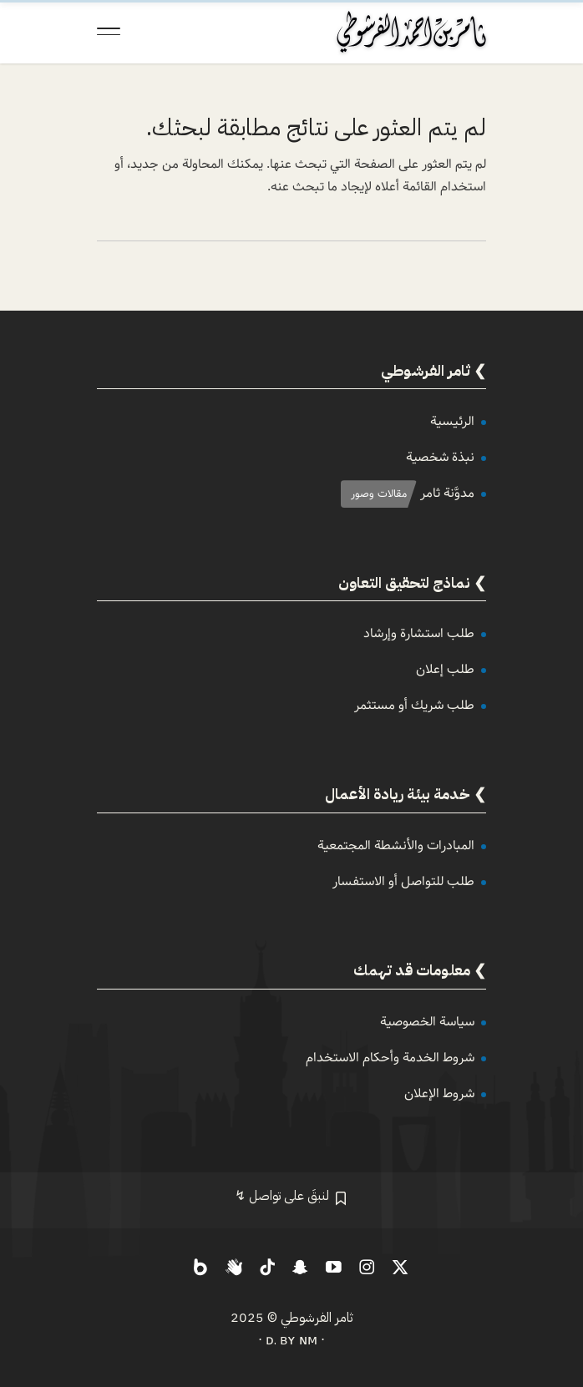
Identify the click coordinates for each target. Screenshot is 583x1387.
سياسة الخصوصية (427, 1021)
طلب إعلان (445, 669)
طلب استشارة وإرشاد (418, 633)
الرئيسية (452, 421)
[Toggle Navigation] (108, 32)
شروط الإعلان (439, 1093)
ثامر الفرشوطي (317, 1318)
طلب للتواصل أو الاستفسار (403, 881)
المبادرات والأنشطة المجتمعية (395, 845)
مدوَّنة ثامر (447, 493)
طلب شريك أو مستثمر (414, 705)
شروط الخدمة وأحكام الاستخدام (390, 1057)
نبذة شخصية (440, 457)
